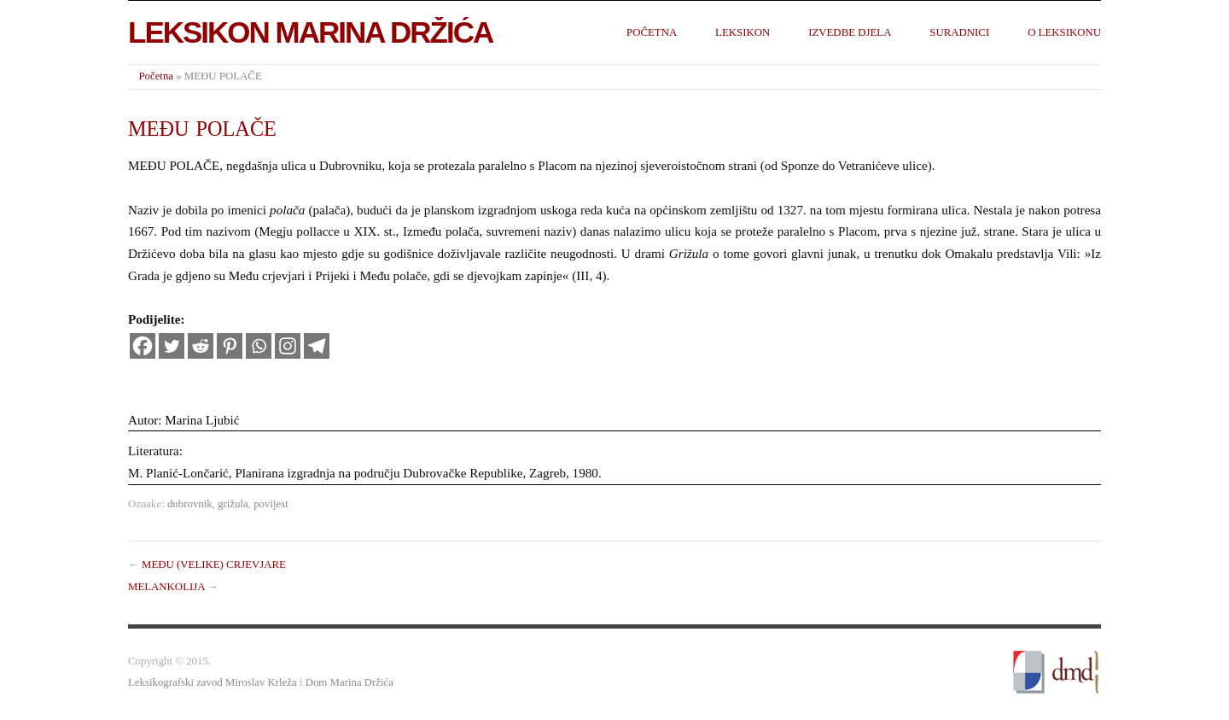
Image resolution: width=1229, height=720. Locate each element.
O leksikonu (1064, 32)
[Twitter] (171, 346)
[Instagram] (287, 346)
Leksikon (742, 32)
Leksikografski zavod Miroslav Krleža (212, 682)
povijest (270, 504)
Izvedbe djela (849, 32)
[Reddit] (200, 346)
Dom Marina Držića (349, 682)
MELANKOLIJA (166, 587)
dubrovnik (190, 504)
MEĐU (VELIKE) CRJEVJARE (214, 565)
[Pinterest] (229, 346)
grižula (233, 504)
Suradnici (959, 32)
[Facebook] (142, 346)
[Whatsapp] (258, 346)
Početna (651, 32)
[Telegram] (316, 346)
